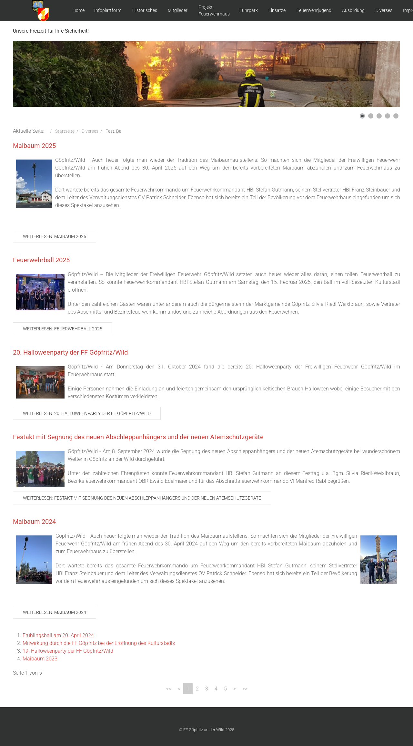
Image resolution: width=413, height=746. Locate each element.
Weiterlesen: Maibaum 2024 (54, 612)
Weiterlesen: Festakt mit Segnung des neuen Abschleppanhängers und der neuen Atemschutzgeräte (142, 498)
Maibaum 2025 (34, 146)
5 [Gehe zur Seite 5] (225, 689)
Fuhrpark (248, 10)
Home (79, 10)
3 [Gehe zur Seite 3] (206, 689)
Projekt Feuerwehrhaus (214, 10)
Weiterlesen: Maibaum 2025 (54, 236)
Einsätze (277, 10)
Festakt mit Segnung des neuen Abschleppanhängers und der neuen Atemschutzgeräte (138, 437)
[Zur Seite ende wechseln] (245, 688)
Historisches (144, 10)
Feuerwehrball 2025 (41, 260)
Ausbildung (353, 10)
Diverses (384, 10)
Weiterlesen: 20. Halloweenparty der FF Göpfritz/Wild (87, 413)
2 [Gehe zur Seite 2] (197, 689)
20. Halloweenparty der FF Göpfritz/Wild (70, 352)
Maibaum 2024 (34, 521)
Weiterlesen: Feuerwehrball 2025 (62, 328)
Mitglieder (177, 10)
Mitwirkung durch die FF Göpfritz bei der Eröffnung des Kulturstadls (99, 643)
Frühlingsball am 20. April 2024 (58, 635)
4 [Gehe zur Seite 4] (216, 689)
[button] (362, 116)
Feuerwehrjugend (314, 10)
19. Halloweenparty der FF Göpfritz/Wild (68, 651)
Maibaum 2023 (40, 659)
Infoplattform (107, 10)
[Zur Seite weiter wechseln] (234, 688)
